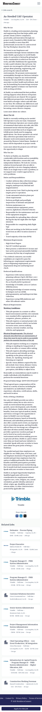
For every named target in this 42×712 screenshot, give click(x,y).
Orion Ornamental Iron (17, 596)
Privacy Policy (21, 698)
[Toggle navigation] (39, 3)
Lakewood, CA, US (32, 684)
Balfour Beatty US (15, 547)
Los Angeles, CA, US (17, 19)
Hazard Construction (17, 684)
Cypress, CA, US (30, 533)
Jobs (1, 698)
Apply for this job (21, 709)
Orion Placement (15, 646)
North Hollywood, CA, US (18, 599)
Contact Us (10, 698)
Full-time (20, 533)
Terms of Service (35, 698)
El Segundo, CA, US (16, 549)
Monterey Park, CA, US (17, 613)
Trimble (6, 19)
